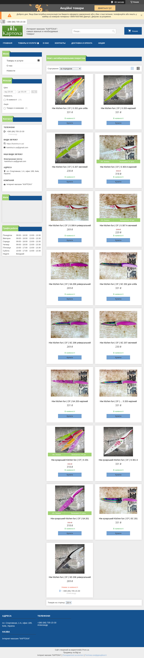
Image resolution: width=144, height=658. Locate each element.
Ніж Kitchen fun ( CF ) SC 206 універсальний (70, 343)
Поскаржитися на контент (73, 655)
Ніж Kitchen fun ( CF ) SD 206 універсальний (70, 577)
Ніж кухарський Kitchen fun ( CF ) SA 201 (70, 518)
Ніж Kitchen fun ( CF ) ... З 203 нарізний (118, 401)
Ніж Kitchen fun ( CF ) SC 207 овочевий (118, 343)
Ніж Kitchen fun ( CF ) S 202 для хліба (70, 108)
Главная (7, 43)
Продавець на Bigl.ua (72, 653)
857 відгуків (119, 2)
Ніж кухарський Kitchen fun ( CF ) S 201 (69, 460)
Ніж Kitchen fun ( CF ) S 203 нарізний (118, 108)
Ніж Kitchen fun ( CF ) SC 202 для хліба (118, 284)
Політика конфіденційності (96, 655)
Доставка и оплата (81, 43)
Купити (70, 123)
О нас (46, 43)
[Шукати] (113, 31)
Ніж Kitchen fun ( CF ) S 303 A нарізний (118, 167)
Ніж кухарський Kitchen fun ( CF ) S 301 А (118, 460)
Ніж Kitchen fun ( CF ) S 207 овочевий (69, 167)
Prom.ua (85, 650)
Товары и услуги (27, 43)
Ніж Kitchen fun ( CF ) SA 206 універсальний (70, 284)
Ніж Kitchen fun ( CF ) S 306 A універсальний (70, 225)
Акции (101, 43)
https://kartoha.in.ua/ (15, 144)
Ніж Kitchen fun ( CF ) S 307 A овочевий (118, 225)
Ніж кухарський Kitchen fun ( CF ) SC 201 (118, 518)
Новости (11, 70)
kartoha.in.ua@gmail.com (17, 147)
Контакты (60, 43)
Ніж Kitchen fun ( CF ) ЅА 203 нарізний (70, 401)
